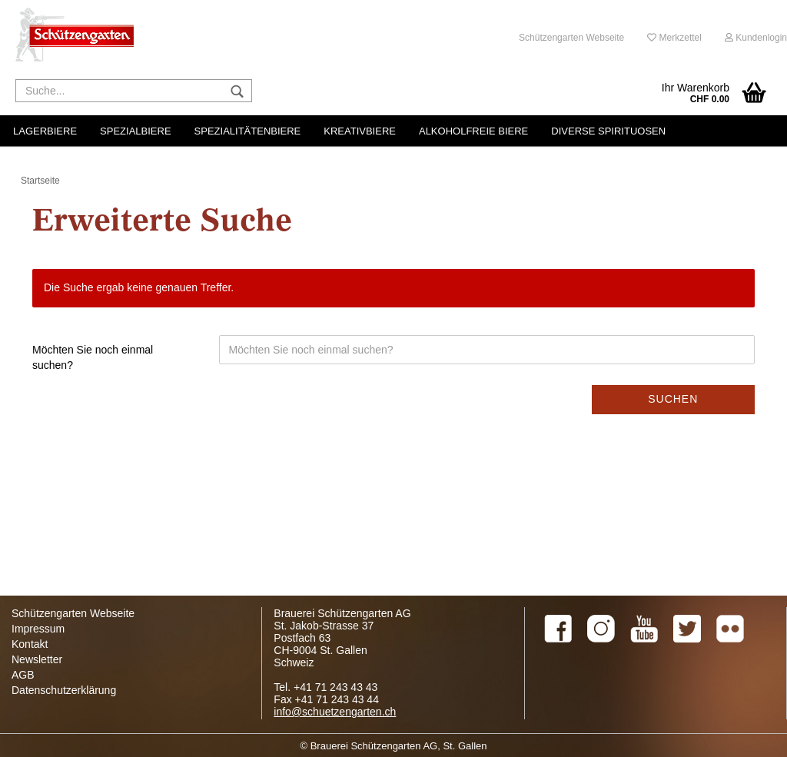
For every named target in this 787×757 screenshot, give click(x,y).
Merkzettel (674, 37)
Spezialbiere (135, 131)
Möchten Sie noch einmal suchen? (92, 357)
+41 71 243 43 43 (335, 687)
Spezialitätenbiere (247, 131)
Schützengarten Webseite (571, 37)
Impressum (38, 629)
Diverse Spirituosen (608, 131)
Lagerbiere (45, 131)
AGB (23, 675)
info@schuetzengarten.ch (335, 712)
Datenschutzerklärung (64, 690)
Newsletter (37, 659)
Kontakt (30, 644)
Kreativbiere (360, 131)
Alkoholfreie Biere (473, 131)
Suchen (673, 399)
